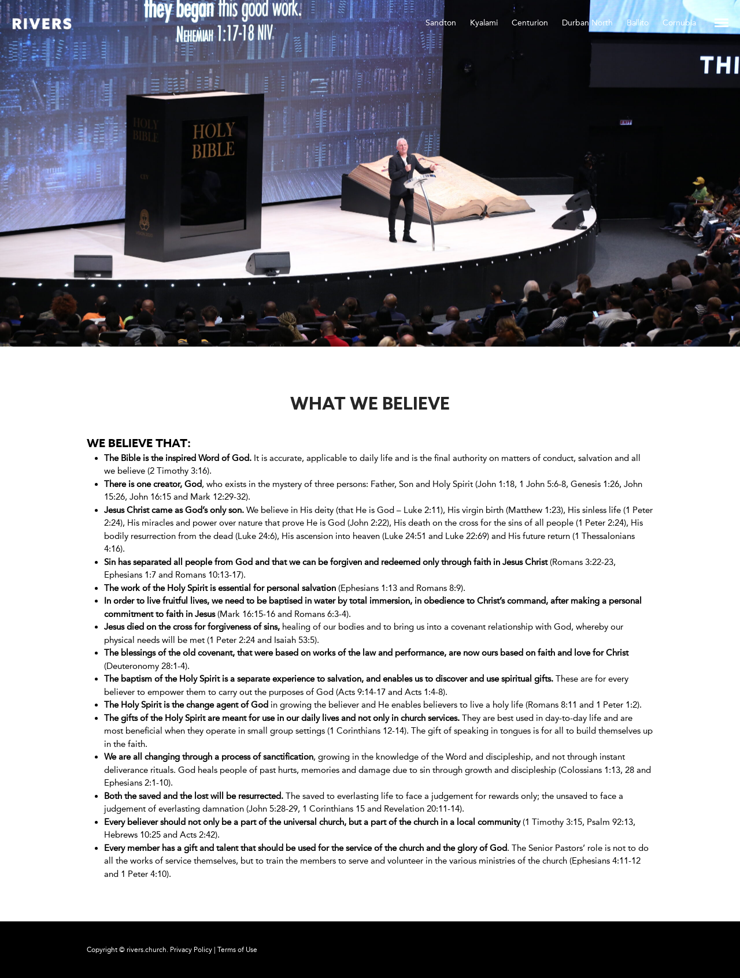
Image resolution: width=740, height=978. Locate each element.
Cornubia (679, 23)
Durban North (587, 23)
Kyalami (484, 23)
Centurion (530, 23)
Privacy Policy (191, 950)
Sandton (441, 23)
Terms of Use (237, 950)
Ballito (638, 23)
